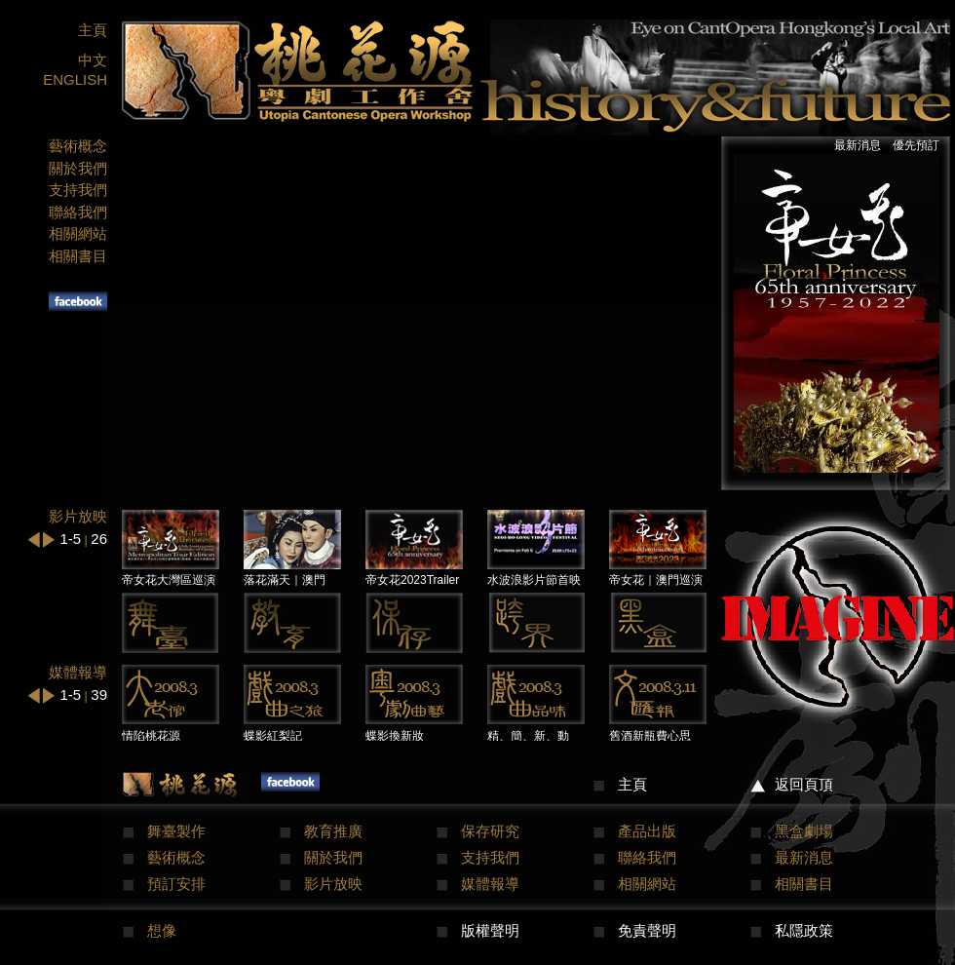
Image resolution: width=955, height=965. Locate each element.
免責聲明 (647, 930)
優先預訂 (916, 145)
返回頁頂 (804, 784)
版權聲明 (490, 930)
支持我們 (78, 189)
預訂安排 (176, 883)
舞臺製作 (176, 831)
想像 (161, 930)
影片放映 (333, 883)
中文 (92, 60)
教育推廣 (333, 831)
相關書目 (78, 256)
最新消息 (857, 145)
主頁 (92, 29)
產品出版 (647, 831)
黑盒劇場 (804, 831)
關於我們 (78, 168)
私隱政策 (804, 930)
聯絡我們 (78, 212)
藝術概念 (78, 145)
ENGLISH (75, 79)
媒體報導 (490, 883)
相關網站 (78, 233)
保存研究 (490, 831)
